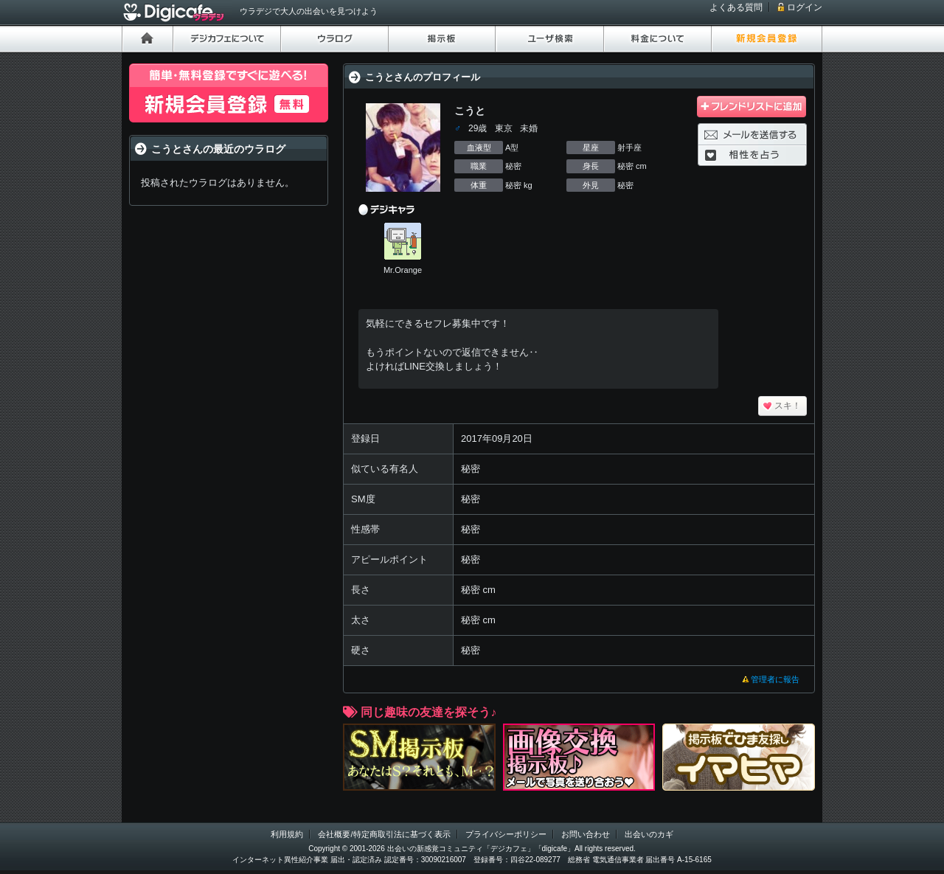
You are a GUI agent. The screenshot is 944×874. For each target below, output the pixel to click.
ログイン (804, 7)
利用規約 (287, 834)
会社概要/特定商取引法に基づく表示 (384, 834)
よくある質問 (736, 7)
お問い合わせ (585, 834)
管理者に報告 (775, 679)
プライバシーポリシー (505, 834)
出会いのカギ (649, 834)
